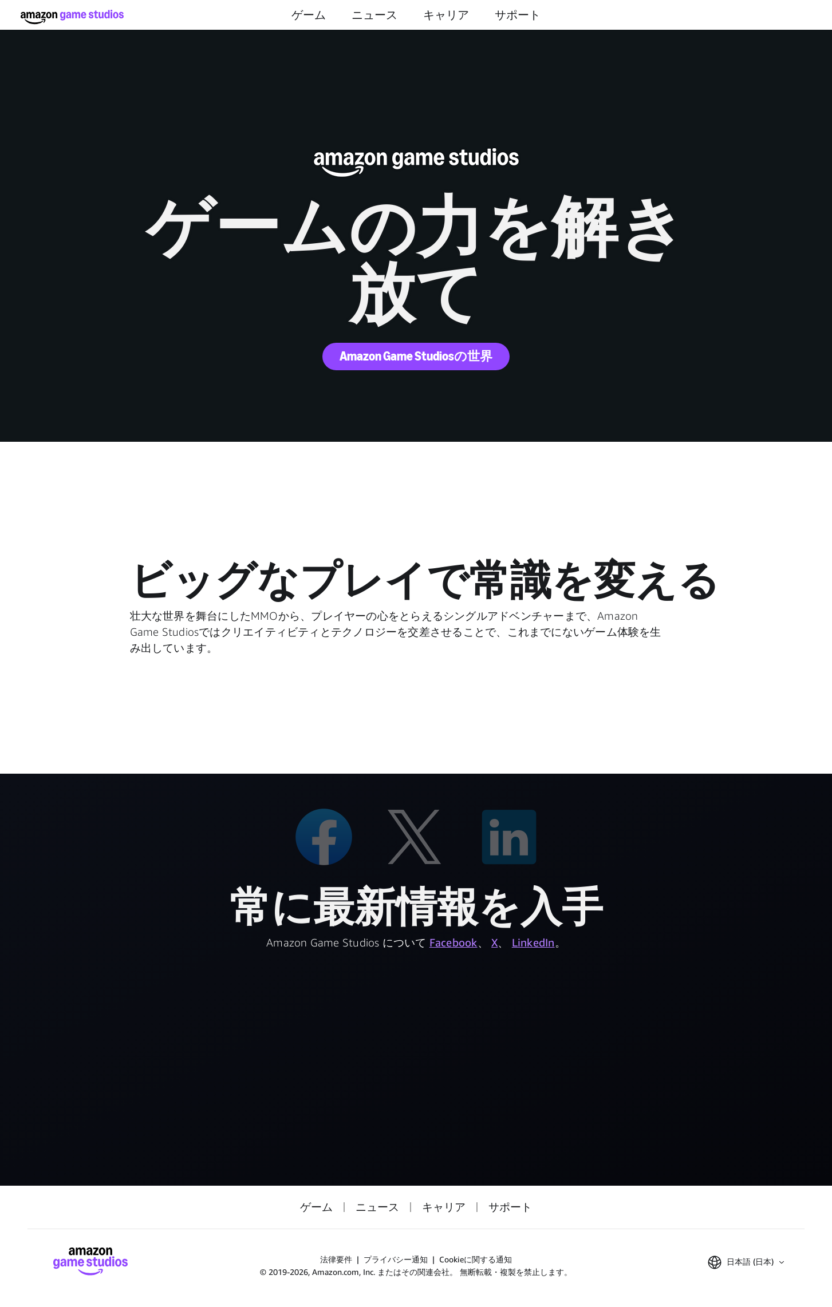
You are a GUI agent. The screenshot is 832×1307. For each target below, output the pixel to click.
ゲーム (308, 15)
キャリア (446, 15)
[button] (745, 1262)
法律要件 (336, 1259)
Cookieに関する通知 (475, 1259)
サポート (518, 15)
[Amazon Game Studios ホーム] (72, 17)
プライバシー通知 (396, 1259)
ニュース (374, 15)
